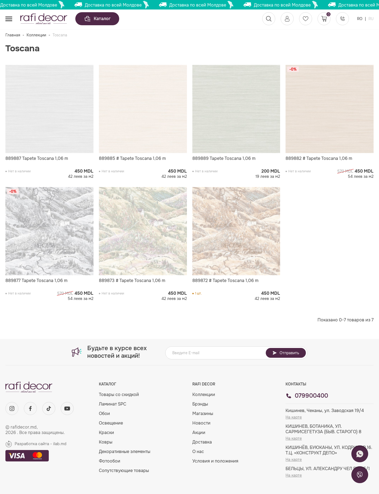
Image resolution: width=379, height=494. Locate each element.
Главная (12, 35)
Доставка (202, 442)
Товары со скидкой (119, 394)
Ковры (105, 442)
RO (360, 18)
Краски (106, 432)
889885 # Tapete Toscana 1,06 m (132, 158)
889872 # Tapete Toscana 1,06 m (225, 280)
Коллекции (36, 35)
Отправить (286, 352)
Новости (201, 423)
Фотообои (109, 461)
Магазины (202, 413)
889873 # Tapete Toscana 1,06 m (132, 280)
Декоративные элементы (124, 451)
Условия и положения (215, 461)
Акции (198, 432)
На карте (294, 417)
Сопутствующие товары (124, 470)
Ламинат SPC (112, 404)
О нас (198, 451)
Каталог (97, 18)
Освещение (111, 423)
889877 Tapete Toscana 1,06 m (36, 280)
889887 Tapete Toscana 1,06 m (36, 158)
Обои (104, 413)
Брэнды (200, 404)
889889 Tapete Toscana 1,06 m (223, 158)
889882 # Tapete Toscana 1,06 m (319, 158)
